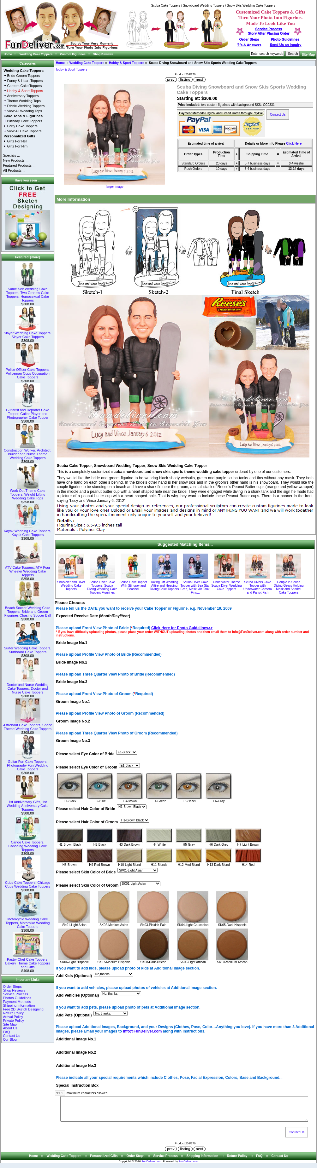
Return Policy (13, 1013)
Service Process (15, 994)
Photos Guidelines (17, 998)
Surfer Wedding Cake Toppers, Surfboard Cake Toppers (27, 648)
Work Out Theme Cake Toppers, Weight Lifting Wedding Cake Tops (27, 493)
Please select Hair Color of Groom (87, 822)
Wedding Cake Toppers (36, 54)
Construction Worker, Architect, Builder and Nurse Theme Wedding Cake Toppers (27, 452)
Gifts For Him (17, 146)
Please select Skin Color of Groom (87, 885)
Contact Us (11, 1036)
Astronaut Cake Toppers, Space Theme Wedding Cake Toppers (27, 725)
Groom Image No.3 (73, 741)
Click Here (294, 143)
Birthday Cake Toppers (24, 121)
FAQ (6, 1032)
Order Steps (249, 39)
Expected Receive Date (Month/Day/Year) (93, 616)
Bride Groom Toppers (23, 76)
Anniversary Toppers (23, 96)
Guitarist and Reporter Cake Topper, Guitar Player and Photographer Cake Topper (27, 412)
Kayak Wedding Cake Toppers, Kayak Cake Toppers (27, 531)
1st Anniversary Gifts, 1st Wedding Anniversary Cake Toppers (27, 804)
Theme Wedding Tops (24, 101)
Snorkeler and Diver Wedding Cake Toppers (71, 585)
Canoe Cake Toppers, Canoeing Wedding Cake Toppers (27, 844)
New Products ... (15, 160)
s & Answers (249, 45)
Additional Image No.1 (76, 1039)
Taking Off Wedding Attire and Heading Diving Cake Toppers (164, 585)
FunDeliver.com (151, 1166)
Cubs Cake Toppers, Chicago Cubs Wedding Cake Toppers (27, 882)
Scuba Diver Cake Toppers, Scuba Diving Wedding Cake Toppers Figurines (102, 587)
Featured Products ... (19, 165)
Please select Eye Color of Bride (85, 754)
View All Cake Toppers (24, 131)
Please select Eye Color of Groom (86, 767)
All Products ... (14, 170)
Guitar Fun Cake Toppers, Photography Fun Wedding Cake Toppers (27, 764)
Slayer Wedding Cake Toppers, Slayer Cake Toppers (27, 333)
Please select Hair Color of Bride (85, 809)
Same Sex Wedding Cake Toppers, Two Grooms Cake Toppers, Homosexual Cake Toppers (27, 293)
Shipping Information (19, 1005)
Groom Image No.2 (73, 721)
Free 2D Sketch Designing (23, 1009)
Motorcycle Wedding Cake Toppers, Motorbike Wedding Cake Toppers (28, 921)
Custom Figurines (73, 54)
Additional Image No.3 (76, 1066)
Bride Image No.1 (71, 643)
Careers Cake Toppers (24, 86)
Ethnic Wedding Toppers (26, 106)
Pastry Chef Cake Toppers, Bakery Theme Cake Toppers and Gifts (27, 961)
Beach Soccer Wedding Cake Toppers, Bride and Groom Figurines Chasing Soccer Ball (27, 610)
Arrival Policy (13, 1017)
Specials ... (11, 155)
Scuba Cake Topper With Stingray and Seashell (133, 585)
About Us (10, 1028)
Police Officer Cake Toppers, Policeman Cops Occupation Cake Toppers (28, 372)
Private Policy (13, 1020)
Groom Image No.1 (73, 701)
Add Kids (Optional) (74, 976)
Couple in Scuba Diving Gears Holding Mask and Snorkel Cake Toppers (289, 587)
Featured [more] (27, 257)
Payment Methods (17, 1002)
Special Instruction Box (77, 1085)
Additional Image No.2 (76, 1052)
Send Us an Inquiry (286, 45)
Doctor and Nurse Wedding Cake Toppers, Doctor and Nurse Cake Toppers (27, 687)
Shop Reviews (103, 54)
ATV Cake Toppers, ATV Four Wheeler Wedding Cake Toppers (27, 569)
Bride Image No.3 (71, 682)
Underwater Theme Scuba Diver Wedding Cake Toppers (226, 585)
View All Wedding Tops (24, 111)
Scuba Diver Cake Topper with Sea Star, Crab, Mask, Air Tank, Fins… (195, 587)
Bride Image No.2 (71, 662)
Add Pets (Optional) (74, 1015)
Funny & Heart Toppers (25, 81)
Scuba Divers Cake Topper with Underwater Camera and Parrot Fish (257, 587)
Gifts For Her (17, 141)
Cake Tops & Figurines (23, 116)
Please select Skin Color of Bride (86, 872)
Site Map (308, 54)
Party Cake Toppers (22, 126)
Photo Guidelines (285, 39)
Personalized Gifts (19, 136)
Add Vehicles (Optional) (77, 995)
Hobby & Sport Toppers (126, 63)
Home (8, 54)
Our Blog (9, 1039)
